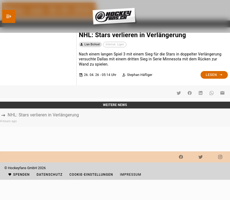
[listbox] (115, 117)
